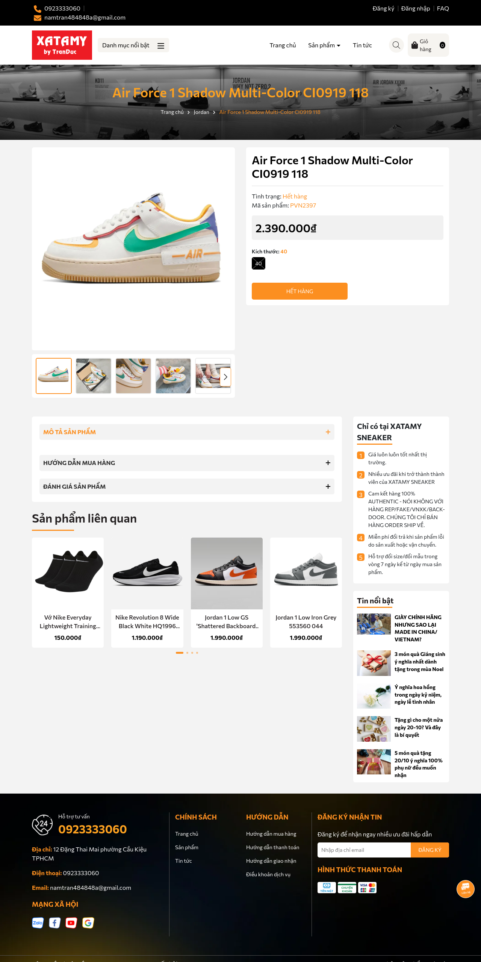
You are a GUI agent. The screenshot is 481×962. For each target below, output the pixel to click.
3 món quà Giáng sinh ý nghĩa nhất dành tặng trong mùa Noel (420, 661)
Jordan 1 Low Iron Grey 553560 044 (305, 621)
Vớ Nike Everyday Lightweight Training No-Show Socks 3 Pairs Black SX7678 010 (67, 622)
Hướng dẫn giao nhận (271, 860)
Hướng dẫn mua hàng (271, 833)
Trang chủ (282, 44)
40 (258, 263)
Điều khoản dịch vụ (268, 874)
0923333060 (92, 829)
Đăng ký (384, 8)
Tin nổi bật (375, 600)
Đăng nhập (415, 8)
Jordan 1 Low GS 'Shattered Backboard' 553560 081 (227, 622)
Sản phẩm (322, 44)
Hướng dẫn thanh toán (272, 847)
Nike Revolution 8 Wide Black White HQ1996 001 (147, 622)
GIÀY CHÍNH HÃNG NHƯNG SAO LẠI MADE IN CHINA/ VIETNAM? (418, 628)
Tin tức (362, 44)
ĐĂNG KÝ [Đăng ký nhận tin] (430, 850)
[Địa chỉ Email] (383, 849)
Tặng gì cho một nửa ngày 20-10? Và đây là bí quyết (419, 727)
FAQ (443, 8)
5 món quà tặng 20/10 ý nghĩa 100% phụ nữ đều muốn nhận (419, 764)
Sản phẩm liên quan (84, 517)
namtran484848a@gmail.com (90, 887)
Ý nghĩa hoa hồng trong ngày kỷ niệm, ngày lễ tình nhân (418, 694)
